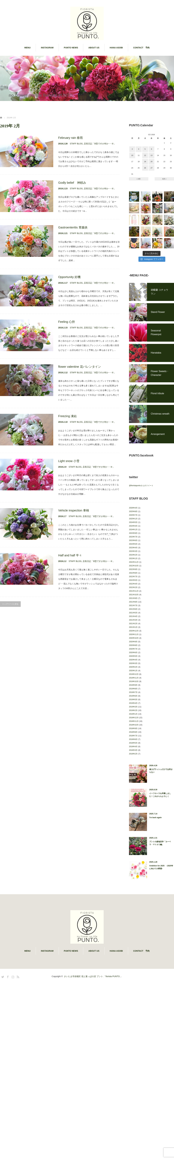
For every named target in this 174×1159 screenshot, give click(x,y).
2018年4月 (133, 801)
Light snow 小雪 (68, 461)
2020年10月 (134, 692)
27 (151, 168)
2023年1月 (133, 613)
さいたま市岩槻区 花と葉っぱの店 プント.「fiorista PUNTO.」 (93, 1030)
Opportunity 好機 (69, 277)
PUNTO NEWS (71, 47)
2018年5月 (133, 797)
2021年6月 (133, 663)
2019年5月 (133, 754)
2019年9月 (133, 739)
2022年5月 (133, 634)
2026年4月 (133, 562)
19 (145, 161)
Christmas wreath (160, 468)
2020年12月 (134, 685)
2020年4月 (133, 714)
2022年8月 (133, 627)
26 (145, 168)
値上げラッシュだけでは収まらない (161, 824)
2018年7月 (133, 790)
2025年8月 (133, 566)
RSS (17, 1030)
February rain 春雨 (70, 137)
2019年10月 (134, 736)
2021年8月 (133, 656)
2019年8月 (133, 743)
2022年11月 (134, 616)
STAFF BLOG (76, 143)
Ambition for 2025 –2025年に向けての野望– (161, 921)
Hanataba (156, 407)
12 (145, 155)
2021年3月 (133, 674)
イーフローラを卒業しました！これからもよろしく (160, 849)
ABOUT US (93, 47)
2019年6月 (133, 750)
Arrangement (158, 488)
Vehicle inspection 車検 (73, 510)
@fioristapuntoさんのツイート (141, 540)
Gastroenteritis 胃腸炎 (73, 227)
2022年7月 (133, 631)
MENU (27, 47)
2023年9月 (133, 587)
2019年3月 (133, 761)
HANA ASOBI (116, 47)
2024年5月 (133, 577)
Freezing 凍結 (67, 416)
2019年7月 (133, 746)
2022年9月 (133, 624)
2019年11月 (134, 732)
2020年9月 (133, 696)
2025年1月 (133, 573)
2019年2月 (133, 765)
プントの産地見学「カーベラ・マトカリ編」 (160, 897)
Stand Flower (158, 366)
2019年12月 (134, 728)
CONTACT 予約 (141, 47)
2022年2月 (133, 642)
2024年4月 (133, 580)
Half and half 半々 (70, 555)
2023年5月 (133, 598)
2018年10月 (134, 779)
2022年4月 (133, 638)
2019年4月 (133, 757)
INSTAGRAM (47, 47)
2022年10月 (134, 620)
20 (151, 161)
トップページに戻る (10, 604)
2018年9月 (133, 783)
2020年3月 (133, 718)
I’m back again (155, 872)
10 (132, 155)
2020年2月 (133, 721)
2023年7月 (133, 591)
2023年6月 (133, 595)
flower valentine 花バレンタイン (79, 366)
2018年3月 (133, 804)
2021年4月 (133, 671)
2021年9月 (133, 652)
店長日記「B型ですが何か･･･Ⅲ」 (100, 143)
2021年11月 (134, 645)
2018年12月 (134, 772)
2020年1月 (133, 725)
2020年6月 (133, 707)
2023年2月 (133, 609)
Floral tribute (157, 447)
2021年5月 (133, 667)
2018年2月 (133, 808)
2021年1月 (133, 681)
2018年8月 (133, 786)
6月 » (164, 179)
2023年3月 (133, 605)
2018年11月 (134, 775)
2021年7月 (133, 660)
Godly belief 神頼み (72, 182)
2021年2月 (133, 678)
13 (151, 155)
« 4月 (139, 179)
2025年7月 (133, 569)
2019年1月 (133, 768)
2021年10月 (134, 649)
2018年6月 (133, 794)
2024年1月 (133, 584)
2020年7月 (133, 703)
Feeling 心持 (66, 321)
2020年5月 (133, 710)
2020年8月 (133, 699)
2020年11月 (134, 689)
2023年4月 (133, 602)
